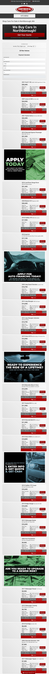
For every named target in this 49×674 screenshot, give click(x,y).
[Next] (45, 669)
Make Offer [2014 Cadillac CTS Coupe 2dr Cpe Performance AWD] (27, 492)
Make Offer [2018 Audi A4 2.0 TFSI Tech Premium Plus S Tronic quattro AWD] (27, 244)
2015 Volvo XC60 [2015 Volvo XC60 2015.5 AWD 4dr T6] (31, 432)
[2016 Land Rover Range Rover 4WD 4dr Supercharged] (11, 186)
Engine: (31, 87)
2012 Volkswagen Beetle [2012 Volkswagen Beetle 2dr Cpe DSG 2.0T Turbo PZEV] (29, 515)
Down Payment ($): (7, 61)
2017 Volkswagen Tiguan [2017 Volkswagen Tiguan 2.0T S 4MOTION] (33, 651)
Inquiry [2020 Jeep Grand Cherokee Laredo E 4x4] (22, 292)
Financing (44, 92)
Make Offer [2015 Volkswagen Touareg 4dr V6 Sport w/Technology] (27, 611)
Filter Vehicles (24, 50)
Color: (23, 86)
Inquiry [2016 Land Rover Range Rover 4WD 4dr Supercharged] (22, 193)
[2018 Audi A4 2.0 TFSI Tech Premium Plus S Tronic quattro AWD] (11, 237)
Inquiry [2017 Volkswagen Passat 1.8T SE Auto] (22, 593)
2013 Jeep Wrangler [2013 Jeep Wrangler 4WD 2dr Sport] (31, 298)
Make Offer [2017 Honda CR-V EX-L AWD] (27, 409)
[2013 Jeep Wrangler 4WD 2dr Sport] (11, 304)
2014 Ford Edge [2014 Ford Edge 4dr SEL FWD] (29, 617)
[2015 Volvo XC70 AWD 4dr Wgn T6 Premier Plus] (11, 338)
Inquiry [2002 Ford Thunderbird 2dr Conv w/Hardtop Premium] (22, 544)
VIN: (30, 86)
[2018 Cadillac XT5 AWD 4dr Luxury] (11, 221)
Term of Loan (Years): (7, 70)
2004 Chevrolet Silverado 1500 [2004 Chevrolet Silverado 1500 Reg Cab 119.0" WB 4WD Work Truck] (30, 634)
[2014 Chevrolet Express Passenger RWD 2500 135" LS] (11, 137)
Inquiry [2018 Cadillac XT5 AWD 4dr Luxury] (22, 226)
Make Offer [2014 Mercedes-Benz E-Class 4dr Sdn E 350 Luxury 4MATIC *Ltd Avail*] (27, 393)
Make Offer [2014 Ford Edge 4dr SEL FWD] (27, 627)
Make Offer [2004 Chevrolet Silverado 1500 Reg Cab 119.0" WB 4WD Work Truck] (27, 645)
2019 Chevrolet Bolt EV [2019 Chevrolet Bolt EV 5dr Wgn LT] (31, 415)
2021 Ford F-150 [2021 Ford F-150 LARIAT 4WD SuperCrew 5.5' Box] (33, 82)
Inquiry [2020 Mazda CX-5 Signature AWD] (22, 209)
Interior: (23, 87)
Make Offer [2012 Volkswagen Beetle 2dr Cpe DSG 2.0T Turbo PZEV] (27, 526)
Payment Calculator (24, 55)
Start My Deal (39, 92)
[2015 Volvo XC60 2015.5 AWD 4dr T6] (11, 437)
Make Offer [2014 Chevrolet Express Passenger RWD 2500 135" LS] (27, 143)
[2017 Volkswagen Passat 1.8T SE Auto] (11, 588)
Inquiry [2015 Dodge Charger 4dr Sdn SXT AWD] (22, 508)
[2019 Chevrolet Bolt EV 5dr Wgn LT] (11, 421)
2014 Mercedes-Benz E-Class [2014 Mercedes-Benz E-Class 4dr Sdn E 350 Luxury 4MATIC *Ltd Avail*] (30, 381)
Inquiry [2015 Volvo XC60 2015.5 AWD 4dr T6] (22, 442)
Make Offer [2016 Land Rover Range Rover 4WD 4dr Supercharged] (27, 193)
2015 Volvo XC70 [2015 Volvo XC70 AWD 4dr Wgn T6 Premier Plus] (33, 333)
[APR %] (24, 68)
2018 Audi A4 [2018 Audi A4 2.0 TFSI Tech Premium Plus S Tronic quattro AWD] (32, 232)
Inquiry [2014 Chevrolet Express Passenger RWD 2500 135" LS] (22, 143)
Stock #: (31, 90)
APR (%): (5, 65)
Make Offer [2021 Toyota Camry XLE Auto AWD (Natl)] (27, 125)
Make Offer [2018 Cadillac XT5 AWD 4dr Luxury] (27, 226)
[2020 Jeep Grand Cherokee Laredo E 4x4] (11, 287)
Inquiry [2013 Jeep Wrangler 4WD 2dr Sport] (22, 308)
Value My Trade (33, 92)
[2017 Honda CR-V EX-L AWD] (11, 404)
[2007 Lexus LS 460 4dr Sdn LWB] (11, 104)
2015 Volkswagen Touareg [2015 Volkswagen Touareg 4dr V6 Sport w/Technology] (29, 599)
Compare (43, 89)
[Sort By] (22, 46)
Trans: (23, 90)
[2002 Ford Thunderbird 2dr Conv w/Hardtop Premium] (11, 538)
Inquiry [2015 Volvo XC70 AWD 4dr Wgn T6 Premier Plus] (22, 343)
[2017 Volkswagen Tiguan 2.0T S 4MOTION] (11, 656)
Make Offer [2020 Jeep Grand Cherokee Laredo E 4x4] (27, 292)
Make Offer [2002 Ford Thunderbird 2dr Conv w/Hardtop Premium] (27, 544)
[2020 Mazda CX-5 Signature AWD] (11, 204)
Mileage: (31, 89)
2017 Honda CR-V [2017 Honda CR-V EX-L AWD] (29, 399)
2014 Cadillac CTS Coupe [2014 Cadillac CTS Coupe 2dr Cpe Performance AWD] (29, 481)
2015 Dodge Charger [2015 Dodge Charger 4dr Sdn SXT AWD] (31, 498)
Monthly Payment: (6, 74)
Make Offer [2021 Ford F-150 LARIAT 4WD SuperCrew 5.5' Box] (27, 92)
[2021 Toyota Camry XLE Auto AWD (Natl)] (11, 120)
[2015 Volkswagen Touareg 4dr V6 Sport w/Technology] (11, 604)
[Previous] (3, 669)
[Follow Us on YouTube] (24, 3)
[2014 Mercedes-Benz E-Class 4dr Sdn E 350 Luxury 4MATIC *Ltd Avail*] (11, 386)
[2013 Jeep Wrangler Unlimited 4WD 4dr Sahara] (11, 320)
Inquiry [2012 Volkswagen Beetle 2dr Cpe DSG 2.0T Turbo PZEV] (22, 526)
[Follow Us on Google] (27, 3)
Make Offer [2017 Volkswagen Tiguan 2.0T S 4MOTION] (27, 661)
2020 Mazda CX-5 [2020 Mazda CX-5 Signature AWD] (30, 199)
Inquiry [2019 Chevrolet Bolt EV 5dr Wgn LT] (22, 426)
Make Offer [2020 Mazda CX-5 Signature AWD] (27, 209)
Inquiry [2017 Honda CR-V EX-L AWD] (22, 409)
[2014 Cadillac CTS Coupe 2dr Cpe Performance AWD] (11, 485)
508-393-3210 (36, 1)
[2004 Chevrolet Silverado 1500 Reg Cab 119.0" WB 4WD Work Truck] (11, 638)
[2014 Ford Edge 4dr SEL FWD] (11, 622)
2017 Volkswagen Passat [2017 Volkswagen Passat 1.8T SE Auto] (32, 582)
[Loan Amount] (24, 59)
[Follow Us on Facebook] (22, 3)
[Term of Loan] (24, 72)
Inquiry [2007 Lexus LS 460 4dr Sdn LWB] (22, 109)
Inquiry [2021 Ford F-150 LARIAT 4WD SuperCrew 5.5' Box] (22, 92)
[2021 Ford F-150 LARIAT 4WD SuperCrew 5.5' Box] (11, 87)
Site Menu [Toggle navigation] (24, 16)
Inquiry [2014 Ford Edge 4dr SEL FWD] (22, 627)
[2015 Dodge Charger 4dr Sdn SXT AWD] (11, 503)
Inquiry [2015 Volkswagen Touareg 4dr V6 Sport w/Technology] (22, 611)
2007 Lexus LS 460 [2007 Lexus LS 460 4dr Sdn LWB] (30, 98)
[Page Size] (34, 46)
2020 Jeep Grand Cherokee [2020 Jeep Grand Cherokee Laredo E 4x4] (32, 282)
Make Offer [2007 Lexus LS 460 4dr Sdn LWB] (27, 109)
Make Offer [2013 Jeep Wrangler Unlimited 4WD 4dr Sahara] (27, 326)
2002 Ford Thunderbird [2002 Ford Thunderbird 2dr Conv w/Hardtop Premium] (28, 533)
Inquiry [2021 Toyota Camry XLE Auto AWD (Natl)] (22, 125)
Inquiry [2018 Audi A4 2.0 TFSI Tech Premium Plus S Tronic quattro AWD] (22, 244)
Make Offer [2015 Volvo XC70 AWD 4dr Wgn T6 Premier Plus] (27, 343)
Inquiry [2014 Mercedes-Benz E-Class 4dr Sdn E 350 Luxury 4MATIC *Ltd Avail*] (22, 393)
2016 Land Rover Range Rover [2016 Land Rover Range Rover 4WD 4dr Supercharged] (30, 182)
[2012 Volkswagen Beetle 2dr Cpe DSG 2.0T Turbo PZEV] (11, 520)
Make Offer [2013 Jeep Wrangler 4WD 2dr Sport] (27, 308)
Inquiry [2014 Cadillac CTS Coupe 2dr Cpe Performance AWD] (22, 492)
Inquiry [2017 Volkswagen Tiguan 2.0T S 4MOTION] (22, 661)
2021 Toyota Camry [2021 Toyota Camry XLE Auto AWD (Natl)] (32, 115)
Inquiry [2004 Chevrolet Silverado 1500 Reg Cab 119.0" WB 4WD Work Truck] (22, 645)
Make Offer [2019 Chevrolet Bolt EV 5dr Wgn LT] (27, 426)
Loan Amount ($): (6, 57)
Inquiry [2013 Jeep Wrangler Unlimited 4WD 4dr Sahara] (22, 326)
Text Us (34, 95)
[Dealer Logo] (24, 9)
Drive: (23, 89)
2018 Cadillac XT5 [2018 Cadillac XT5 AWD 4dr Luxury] (30, 215)
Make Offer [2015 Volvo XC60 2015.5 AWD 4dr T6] (27, 442)
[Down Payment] (24, 63)
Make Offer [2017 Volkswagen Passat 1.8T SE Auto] (27, 593)
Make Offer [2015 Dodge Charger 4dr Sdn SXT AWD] (27, 508)
